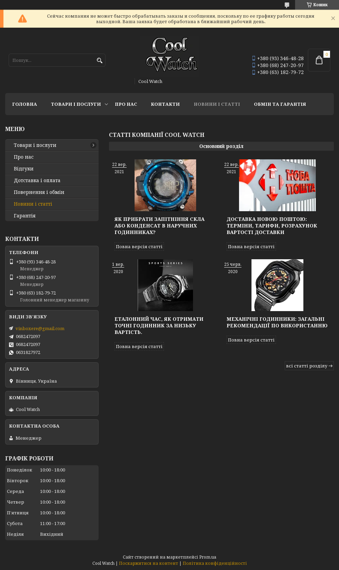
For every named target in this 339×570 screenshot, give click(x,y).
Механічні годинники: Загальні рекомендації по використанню (277, 322)
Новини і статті (217, 104)
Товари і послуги (76, 104)
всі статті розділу (306, 366)
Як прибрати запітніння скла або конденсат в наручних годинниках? (159, 225)
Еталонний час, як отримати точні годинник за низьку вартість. (158, 325)
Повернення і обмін (39, 192)
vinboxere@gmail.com (40, 328)
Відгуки (24, 169)
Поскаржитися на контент (148, 563)
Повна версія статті (139, 246)
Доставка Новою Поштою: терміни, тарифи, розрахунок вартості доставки (272, 225)
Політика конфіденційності (215, 563)
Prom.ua (207, 557)
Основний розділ (221, 146)
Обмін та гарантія (280, 104)
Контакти (165, 104)
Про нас (126, 104)
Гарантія (25, 216)
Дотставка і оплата (37, 180)
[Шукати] (99, 61)
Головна (24, 104)
